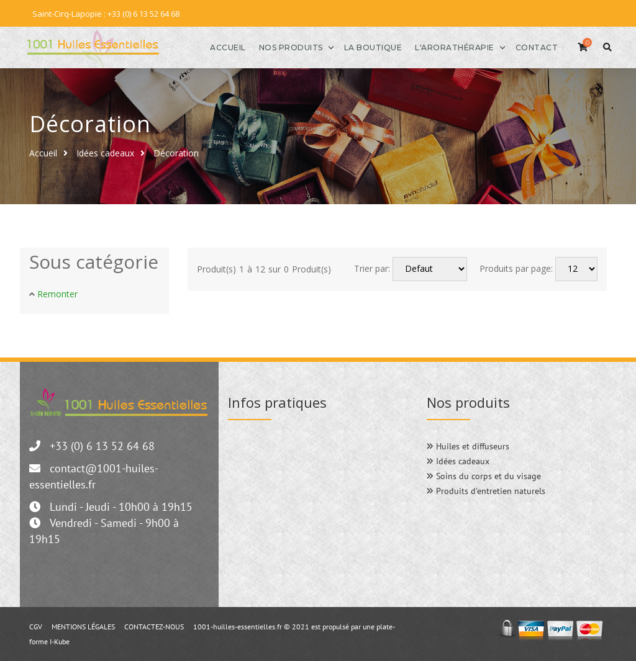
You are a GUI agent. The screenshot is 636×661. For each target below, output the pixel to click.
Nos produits (285, 47)
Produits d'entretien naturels (486, 490)
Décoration (176, 152)
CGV (35, 626)
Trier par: (372, 268)
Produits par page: (516, 268)
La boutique (367, 47)
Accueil (222, 47)
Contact (530, 47)
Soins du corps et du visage (484, 475)
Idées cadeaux (105, 152)
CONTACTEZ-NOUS (154, 626)
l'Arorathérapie (448, 47)
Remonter (57, 293)
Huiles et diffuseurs (468, 445)
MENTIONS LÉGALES (83, 626)
